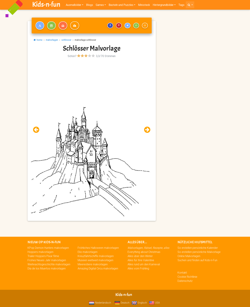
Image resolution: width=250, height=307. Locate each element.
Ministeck (144, 5)
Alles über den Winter (140, 256)
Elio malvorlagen (87, 252)
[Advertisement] (91, 83)
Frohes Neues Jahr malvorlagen (47, 260)
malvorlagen (52, 39)
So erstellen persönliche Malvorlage (199, 252)
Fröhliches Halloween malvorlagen (98, 247)
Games (100, 5)
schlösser (66, 39)
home (38, 39)
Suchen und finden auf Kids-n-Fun (197, 260)
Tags (181, 5)
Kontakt (182, 272)
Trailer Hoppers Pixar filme (43, 256)
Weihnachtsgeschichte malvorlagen (49, 264)
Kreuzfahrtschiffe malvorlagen (96, 256)
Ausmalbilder (73, 5)
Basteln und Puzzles (121, 5)
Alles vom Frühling (138, 268)
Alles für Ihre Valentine (141, 260)
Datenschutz (185, 281)
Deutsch (121, 302)
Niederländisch (100, 302)
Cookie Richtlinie (187, 276)
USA (154, 302)
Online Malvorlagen (189, 256)
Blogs (89, 5)
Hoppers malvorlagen (40, 252)
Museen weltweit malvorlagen (95, 260)
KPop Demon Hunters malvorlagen (48, 247)
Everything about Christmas (144, 252)
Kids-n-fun (46, 5)
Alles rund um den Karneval (144, 264)
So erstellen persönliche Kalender (198, 247)
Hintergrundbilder (163, 5)
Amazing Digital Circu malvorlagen (98, 268)
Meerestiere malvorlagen (93, 264)
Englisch (139, 302)
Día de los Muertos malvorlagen (47, 268)
